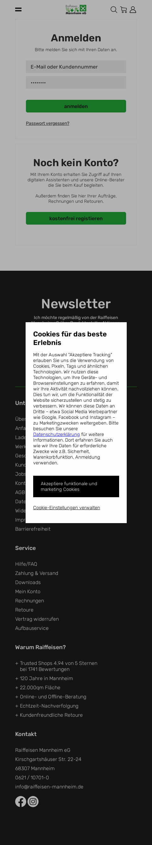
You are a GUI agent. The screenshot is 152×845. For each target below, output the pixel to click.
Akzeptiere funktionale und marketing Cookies (69, 486)
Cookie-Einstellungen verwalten (66, 507)
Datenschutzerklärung (56, 434)
